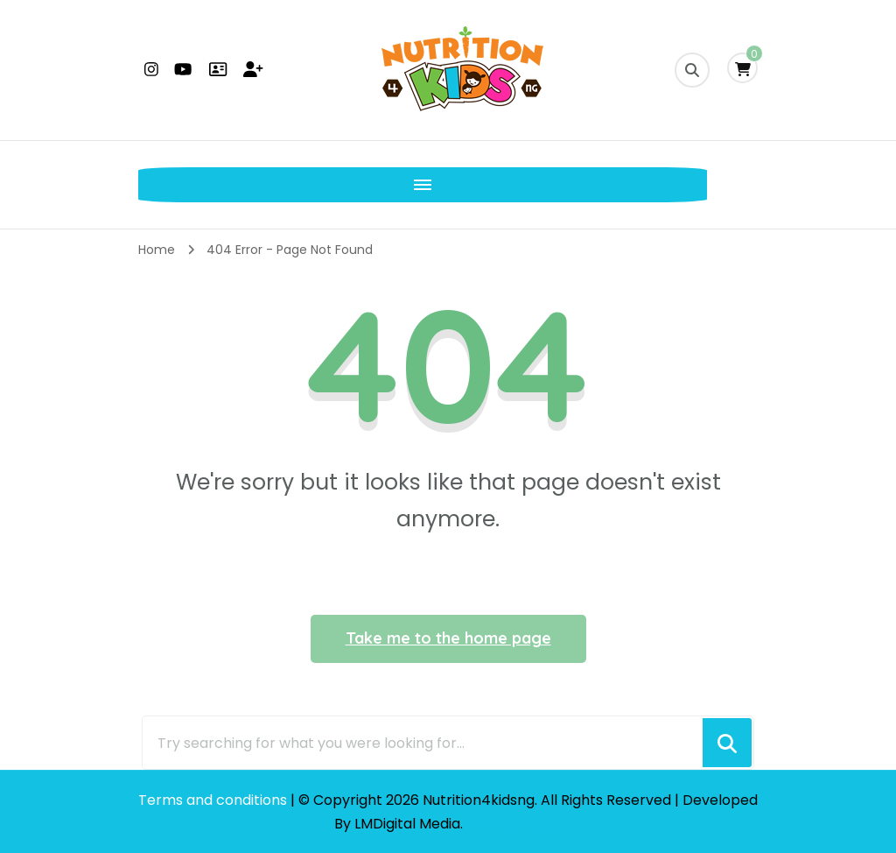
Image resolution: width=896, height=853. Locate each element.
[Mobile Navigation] (155, 184)
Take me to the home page (448, 638)
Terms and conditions (214, 800)
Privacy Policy (514, 824)
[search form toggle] (692, 70)
